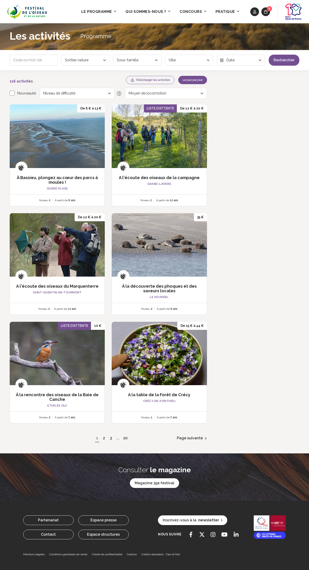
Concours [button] (193, 11)
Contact (48, 534)
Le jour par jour (193, 80)
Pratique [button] (227, 11)
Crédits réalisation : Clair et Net (160, 554)
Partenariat (48, 520)
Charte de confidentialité (107, 554)
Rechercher (284, 60)
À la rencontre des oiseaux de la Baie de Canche (57, 397)
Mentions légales (34, 554)
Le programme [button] (99, 11)
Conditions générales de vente (68, 554)
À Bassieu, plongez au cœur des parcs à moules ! (57, 180)
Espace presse (103, 520)
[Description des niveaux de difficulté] (117, 93)
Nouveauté (26, 93)
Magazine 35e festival (154, 483)
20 (125, 438)
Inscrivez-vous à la (192, 520)
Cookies (132, 554)
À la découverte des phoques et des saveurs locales (159, 288)
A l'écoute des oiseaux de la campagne (159, 177)
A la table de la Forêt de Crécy (159, 394)
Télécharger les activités (150, 80)
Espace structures (103, 534)
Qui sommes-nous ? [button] (147, 11)
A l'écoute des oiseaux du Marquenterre (57, 286)
